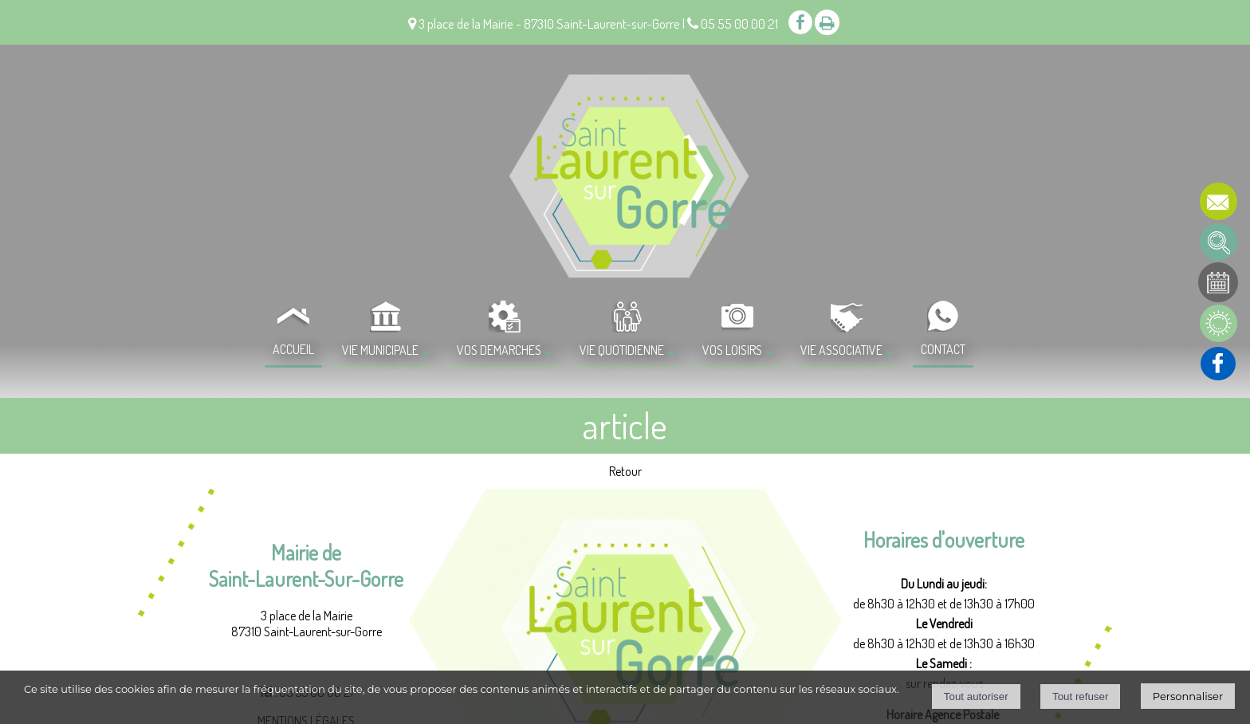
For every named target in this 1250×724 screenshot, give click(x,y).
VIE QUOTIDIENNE (622, 350)
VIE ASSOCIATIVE (841, 350)
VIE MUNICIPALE (380, 350)
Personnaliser (1188, 696)
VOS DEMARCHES (499, 350)
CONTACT (943, 349)
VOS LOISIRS (732, 350)
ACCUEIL (293, 349)
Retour (625, 471)
